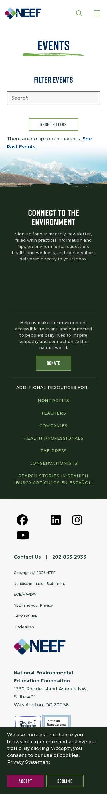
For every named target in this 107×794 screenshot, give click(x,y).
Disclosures (24, 627)
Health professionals (53, 438)
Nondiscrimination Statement (39, 583)
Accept (25, 781)
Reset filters (53, 124)
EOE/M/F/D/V (25, 594)
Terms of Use (25, 616)
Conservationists (53, 463)
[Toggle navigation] (97, 13)
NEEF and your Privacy (33, 605)
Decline (64, 781)
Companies (53, 425)
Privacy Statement (28, 762)
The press (53, 450)
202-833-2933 (69, 557)
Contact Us (27, 557)
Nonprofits (53, 400)
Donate (53, 363)
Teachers (53, 413)
